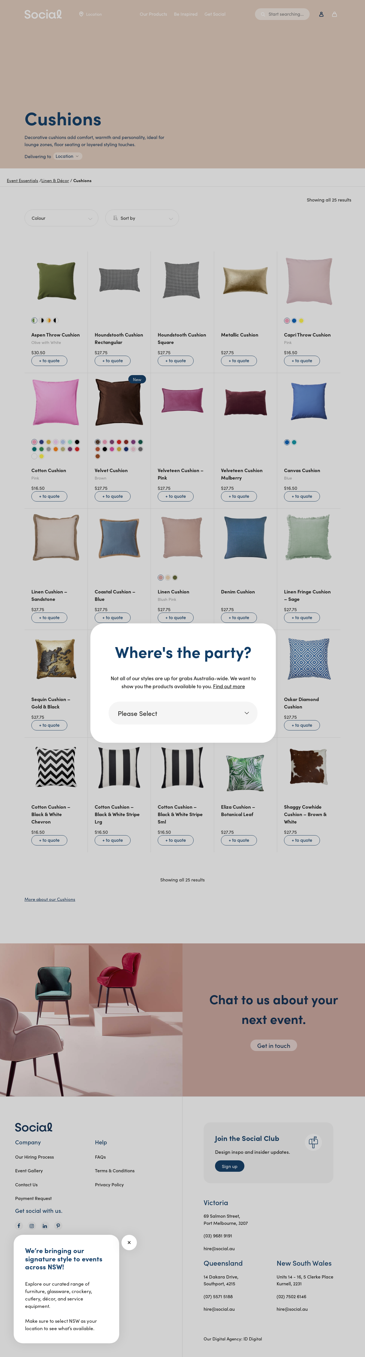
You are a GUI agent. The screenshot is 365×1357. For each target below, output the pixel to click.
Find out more (229, 686)
